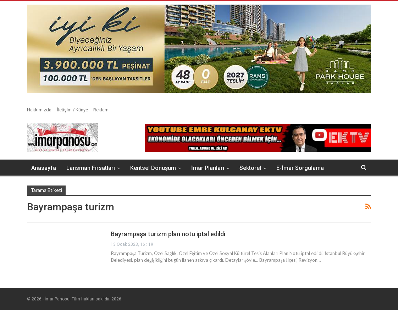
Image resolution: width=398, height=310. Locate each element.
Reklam (101, 109)
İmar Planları (207, 168)
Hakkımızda (39, 109)
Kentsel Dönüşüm (153, 168)
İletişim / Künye (72, 109)
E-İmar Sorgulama (300, 168)
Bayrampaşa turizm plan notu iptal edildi (168, 234)
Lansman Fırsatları (90, 168)
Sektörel (250, 168)
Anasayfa (43, 168)
